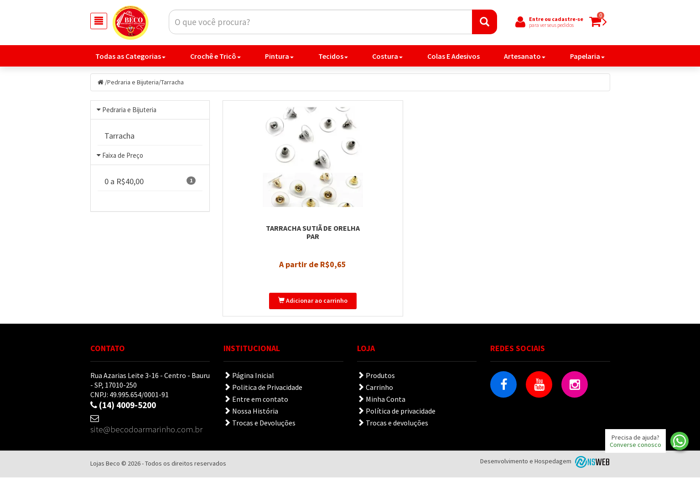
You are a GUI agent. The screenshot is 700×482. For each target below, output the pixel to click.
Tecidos (333, 56)
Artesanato (524, 56)
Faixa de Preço (122, 161)
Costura (387, 56)
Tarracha (173, 82)
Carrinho (375, 391)
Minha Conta (381, 403)
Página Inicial (248, 379)
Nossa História (250, 415)
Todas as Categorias (130, 56)
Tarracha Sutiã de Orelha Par (283, 236)
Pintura (279, 56)
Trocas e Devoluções (259, 427)
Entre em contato (255, 403)
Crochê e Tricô (215, 56)
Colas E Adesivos (453, 56)
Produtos (376, 379)
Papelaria (587, 56)
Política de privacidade (396, 415)
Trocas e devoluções (392, 427)
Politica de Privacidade (262, 391)
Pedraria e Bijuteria (133, 82)
